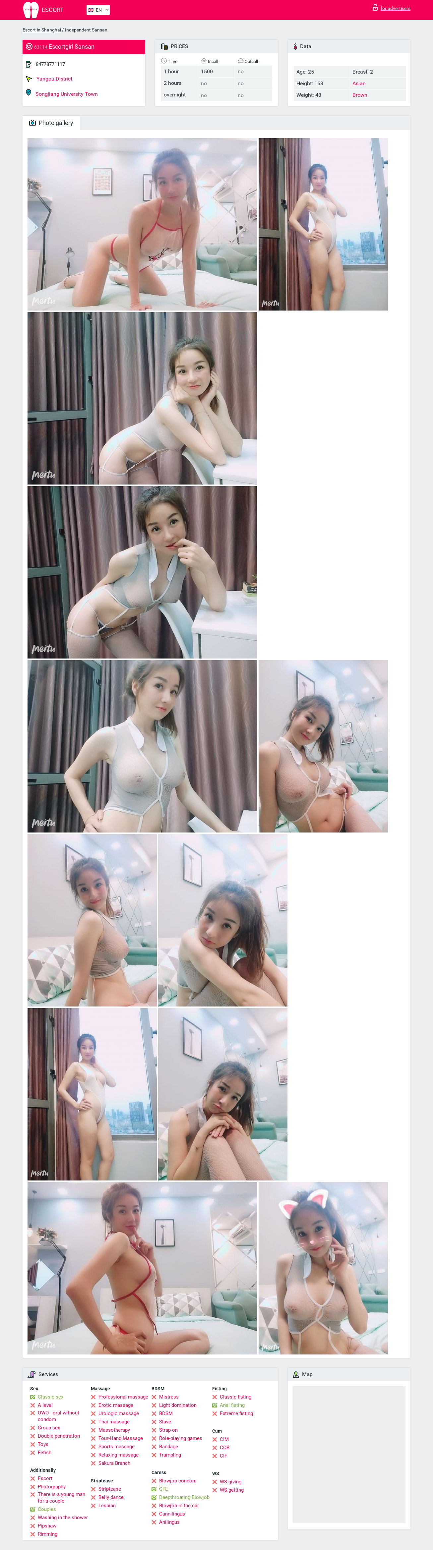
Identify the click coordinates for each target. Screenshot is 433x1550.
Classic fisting (235, 1397)
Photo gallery (51, 122)
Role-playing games (180, 1438)
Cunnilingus (172, 1514)
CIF (223, 1456)
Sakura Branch (114, 1463)
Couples (47, 1509)
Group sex (49, 1428)
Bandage (168, 1447)
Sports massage (116, 1447)
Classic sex (50, 1397)
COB (224, 1448)
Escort (45, 1478)
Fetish (44, 1453)
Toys (43, 1444)
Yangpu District (49, 79)
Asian (359, 83)
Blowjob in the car (179, 1506)
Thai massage (114, 1422)
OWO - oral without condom (58, 1416)
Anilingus (169, 1522)
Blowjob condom (178, 1481)
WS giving (230, 1482)
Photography (52, 1487)
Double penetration (59, 1436)
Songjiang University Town (62, 93)
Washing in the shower (63, 1518)
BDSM (166, 1413)
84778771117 (50, 64)
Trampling (170, 1455)
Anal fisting (232, 1405)
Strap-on (168, 1430)
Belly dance (111, 1497)
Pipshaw (47, 1526)
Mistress (169, 1397)
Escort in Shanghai (42, 29)
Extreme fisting (236, 1413)
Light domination (178, 1405)
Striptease (109, 1489)
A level (45, 1405)
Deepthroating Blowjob (184, 1497)
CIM (224, 1439)
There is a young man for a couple (61, 1497)
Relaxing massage (118, 1455)
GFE (163, 1489)
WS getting (232, 1490)
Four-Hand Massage (120, 1438)
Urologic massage (118, 1413)
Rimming (47, 1534)
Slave (165, 1422)
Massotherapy (114, 1430)
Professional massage (123, 1397)
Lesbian (107, 1506)
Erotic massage (115, 1405)
